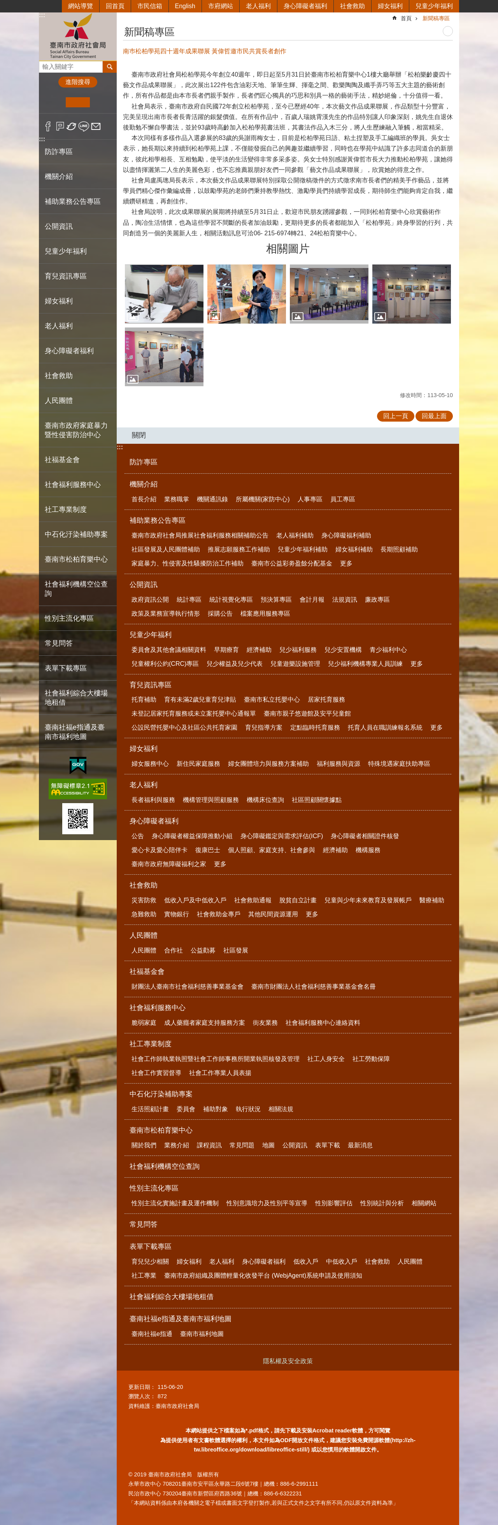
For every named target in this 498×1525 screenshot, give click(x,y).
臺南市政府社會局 (78, 36)
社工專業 (144, 1275)
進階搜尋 (77, 82)
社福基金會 (147, 971)
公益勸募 (203, 950)
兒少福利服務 (298, 649)
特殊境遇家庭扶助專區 (399, 763)
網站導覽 (80, 6)
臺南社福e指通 (152, 1334)
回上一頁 (395, 416)
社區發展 (235, 950)
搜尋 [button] (110, 67)
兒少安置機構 (343, 649)
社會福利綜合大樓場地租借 (76, 697)
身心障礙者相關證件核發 (365, 836)
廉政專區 (377, 599)
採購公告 (220, 613)
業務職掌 (176, 499)
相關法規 (280, 1109)
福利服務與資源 (338, 763)
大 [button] (102, 102)
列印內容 (448, 31)
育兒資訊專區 (151, 685)
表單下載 (327, 1145)
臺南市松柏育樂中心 (161, 1130)
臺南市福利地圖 (202, 1334)
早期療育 (226, 649)
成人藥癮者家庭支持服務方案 (204, 1022)
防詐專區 (59, 152)
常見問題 (242, 1145)
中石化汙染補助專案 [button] (76, 534)
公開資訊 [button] (59, 226)
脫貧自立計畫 (298, 900)
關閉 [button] (139, 435)
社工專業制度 (151, 1044)
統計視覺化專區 (231, 599)
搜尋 (45, 64)
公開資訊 (144, 584)
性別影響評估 (333, 1203)
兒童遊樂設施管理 (295, 663)
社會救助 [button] (59, 376)
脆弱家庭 (144, 1022)
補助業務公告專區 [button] (73, 201)
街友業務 (265, 1022)
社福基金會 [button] (62, 460)
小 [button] (54, 102)
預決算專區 (276, 599)
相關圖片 (288, 249)
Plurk (60, 126)
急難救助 (144, 914)
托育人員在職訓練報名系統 (385, 727)
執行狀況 (248, 1109)
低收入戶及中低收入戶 (195, 900)
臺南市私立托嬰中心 (272, 699)
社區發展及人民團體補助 (166, 549)
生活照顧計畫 (150, 1109)
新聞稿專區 (436, 18)
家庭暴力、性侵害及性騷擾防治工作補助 (188, 563)
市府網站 (220, 6)
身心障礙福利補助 (346, 535)
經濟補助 (259, 649)
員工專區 (342, 499)
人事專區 (310, 499)
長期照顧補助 (399, 549)
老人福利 (258, 6)
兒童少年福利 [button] (66, 251)
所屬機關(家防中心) (263, 499)
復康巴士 (207, 850)
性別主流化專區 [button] (69, 618)
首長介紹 (144, 499)
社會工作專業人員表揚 (220, 1073)
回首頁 (115, 6)
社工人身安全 (326, 1059)
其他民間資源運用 (273, 914)
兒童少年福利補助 (303, 549)
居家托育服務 (326, 699)
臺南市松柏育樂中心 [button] (76, 559)
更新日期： (142, 1387)
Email (96, 126)
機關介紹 (144, 484)
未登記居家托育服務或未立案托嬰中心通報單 (194, 713)
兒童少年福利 (434, 6)
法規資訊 (344, 599)
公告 (138, 836)
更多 (346, 563)
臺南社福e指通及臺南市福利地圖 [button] (75, 732)
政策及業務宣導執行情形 (166, 613)
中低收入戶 (341, 1261)
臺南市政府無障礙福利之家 (169, 864)
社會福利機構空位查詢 (76, 588)
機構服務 (368, 850)
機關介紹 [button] (59, 176)
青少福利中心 (388, 649)
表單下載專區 (151, 1246)
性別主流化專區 (154, 1188)
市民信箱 (149, 6)
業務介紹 (176, 1145)
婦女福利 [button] (59, 301)
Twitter (72, 126)
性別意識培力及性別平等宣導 (266, 1203)
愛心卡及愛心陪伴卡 (160, 850)
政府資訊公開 (150, 599)
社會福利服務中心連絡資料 (323, 1022)
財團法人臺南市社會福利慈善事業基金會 (188, 986)
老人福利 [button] (59, 326)
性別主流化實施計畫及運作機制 (175, 1203)
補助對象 (215, 1109)
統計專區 (189, 599)
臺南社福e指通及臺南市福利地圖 (180, 1319)
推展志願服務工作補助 (239, 549)
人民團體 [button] (59, 400)
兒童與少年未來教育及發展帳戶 (368, 900)
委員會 (186, 1109)
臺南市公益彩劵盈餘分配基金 (291, 563)
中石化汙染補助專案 (161, 1094)
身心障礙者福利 (305, 6)
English (185, 6)
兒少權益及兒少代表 (235, 663)
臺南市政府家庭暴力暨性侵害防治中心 (76, 430)
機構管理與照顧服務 (211, 800)
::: (42, 15)
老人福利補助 (295, 535)
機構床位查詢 (265, 800)
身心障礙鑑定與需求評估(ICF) (281, 836)
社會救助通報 (253, 900)
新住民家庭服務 (198, 763)
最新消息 (360, 1145)
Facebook (48, 126)
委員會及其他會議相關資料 (169, 649)
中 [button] (77, 102)
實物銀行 (176, 914)
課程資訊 (209, 1145)
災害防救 (144, 900)
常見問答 (59, 643)
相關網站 (424, 1203)
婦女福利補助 (354, 549)
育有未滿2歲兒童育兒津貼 (200, 699)
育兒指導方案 (263, 727)
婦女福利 (390, 6)
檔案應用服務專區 (265, 613)
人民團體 (144, 935)
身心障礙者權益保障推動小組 (192, 836)
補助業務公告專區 (158, 520)
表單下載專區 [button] (66, 668)
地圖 (268, 1145)
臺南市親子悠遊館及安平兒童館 (307, 713)
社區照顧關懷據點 (317, 800)
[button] (164, 294)
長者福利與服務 (153, 800)
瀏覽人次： (142, 1396)
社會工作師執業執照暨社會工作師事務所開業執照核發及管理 (216, 1059)
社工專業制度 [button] (66, 509)
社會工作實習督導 (156, 1073)
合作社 (173, 950)
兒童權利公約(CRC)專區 (165, 663)
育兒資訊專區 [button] (66, 276)
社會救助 (352, 6)
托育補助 (144, 699)
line (84, 126)
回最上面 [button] (434, 416)
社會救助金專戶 (218, 914)
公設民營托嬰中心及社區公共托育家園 (184, 727)
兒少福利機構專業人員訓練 (365, 663)
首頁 (406, 18)
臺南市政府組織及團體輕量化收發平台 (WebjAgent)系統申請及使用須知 (263, 1275)
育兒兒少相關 (150, 1261)
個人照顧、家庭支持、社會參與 (271, 850)
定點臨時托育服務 (315, 727)
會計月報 (312, 599)
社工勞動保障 (371, 1059)
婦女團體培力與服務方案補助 (268, 763)
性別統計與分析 (382, 1203)
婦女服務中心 (150, 763)
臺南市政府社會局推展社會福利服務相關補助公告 (200, 535)
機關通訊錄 (212, 499)
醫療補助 (431, 900)
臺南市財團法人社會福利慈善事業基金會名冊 (313, 986)
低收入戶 (305, 1261)
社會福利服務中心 (158, 1008)
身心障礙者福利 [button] (69, 351)
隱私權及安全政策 (288, 1361)
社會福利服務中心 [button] (73, 484)
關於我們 (144, 1145)
